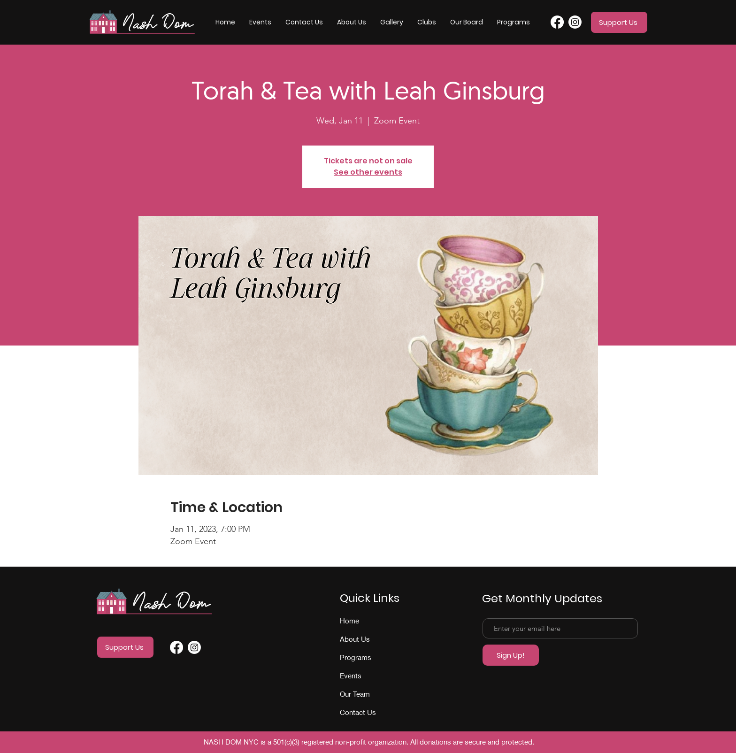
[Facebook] (557, 22)
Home (349, 620)
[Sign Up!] (511, 655)
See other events (368, 172)
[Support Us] (619, 22)
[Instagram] (575, 22)
